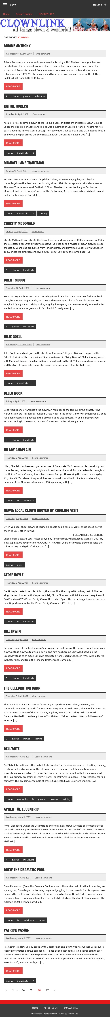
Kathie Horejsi (16, 106)
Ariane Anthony (17, 45)
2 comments (38, 231)
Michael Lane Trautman (24, 163)
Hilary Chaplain (17, 449)
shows (42, 920)
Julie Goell (13, 336)
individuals (40, 96)
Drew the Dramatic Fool (24, 869)
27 (47, 990)
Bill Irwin (12, 631)
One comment (43, 53)
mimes (26, 738)
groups (26, 96)
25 (31, 990)
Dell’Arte (11, 748)
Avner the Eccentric (21, 809)
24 (23, 990)
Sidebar (97, 4)
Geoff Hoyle (13, 574)
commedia (22, 799)
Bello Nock (13, 393)
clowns (15, 96)
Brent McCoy (14, 280)
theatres (54, 799)
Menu (13, 4)
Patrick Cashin (16, 930)
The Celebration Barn (22, 688)
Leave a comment (40, 170)
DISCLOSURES (47, 13)
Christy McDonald (19, 223)
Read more (13, 86)
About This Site (24, 13)
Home (6, 13)
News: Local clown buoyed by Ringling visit (41, 510)
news (19, 564)
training (43, 213)
